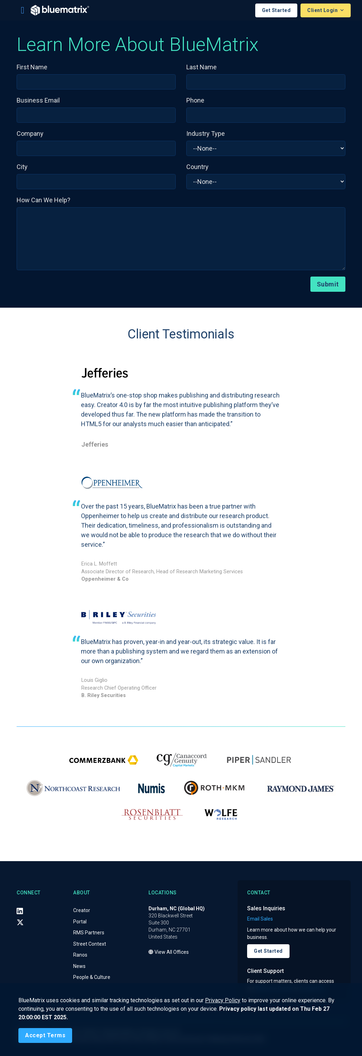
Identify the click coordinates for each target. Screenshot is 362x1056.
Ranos (80, 955)
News (79, 966)
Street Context (89, 944)
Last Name (201, 67)
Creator (81, 910)
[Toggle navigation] (23, 10)
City (22, 166)
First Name (32, 67)
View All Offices (168, 952)
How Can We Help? (43, 200)
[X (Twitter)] (20, 922)
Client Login (323, 10)
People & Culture (91, 977)
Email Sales (260, 919)
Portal (80, 921)
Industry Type (205, 133)
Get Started (276, 10)
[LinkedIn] (20, 911)
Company (30, 133)
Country (197, 166)
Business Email (38, 100)
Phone (195, 100)
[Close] (45, 1035)
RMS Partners (88, 933)
